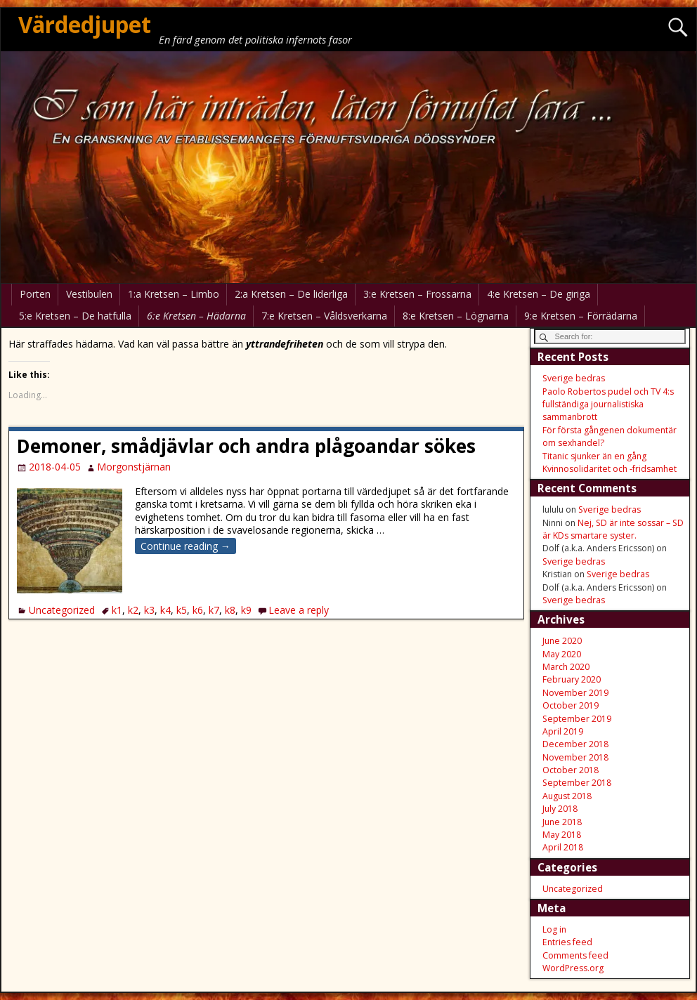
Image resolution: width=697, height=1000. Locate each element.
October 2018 (570, 770)
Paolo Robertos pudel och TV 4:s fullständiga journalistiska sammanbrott (608, 404)
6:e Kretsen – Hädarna (196, 315)
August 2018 (567, 796)
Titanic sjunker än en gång (594, 456)
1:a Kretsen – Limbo (173, 294)
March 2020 (565, 667)
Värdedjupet (84, 24)
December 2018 (575, 744)
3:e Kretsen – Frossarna (417, 294)
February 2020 (571, 679)
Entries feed (567, 942)
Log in (554, 929)
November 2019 (575, 693)
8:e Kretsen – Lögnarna (456, 315)
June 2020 (562, 641)
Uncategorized (62, 610)
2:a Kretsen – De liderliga (291, 294)
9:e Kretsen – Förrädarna (580, 315)
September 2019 (576, 719)
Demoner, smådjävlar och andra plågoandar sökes (246, 446)
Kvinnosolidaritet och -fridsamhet (609, 469)
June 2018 (562, 822)
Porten (35, 294)
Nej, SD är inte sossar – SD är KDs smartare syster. (613, 529)
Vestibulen (89, 294)
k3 (149, 610)
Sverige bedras (573, 378)
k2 (133, 610)
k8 (230, 610)
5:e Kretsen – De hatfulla (75, 315)
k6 (198, 610)
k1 (117, 610)
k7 (214, 610)
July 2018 (560, 809)
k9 (246, 610)
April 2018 (562, 847)
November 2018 (575, 757)
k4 (165, 610)
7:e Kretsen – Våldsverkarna (324, 315)
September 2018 (576, 783)
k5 (181, 610)
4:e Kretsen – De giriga (538, 294)
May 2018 (561, 835)
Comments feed (575, 955)
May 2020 (561, 654)
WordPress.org (573, 968)
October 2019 (570, 705)
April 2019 (562, 731)
